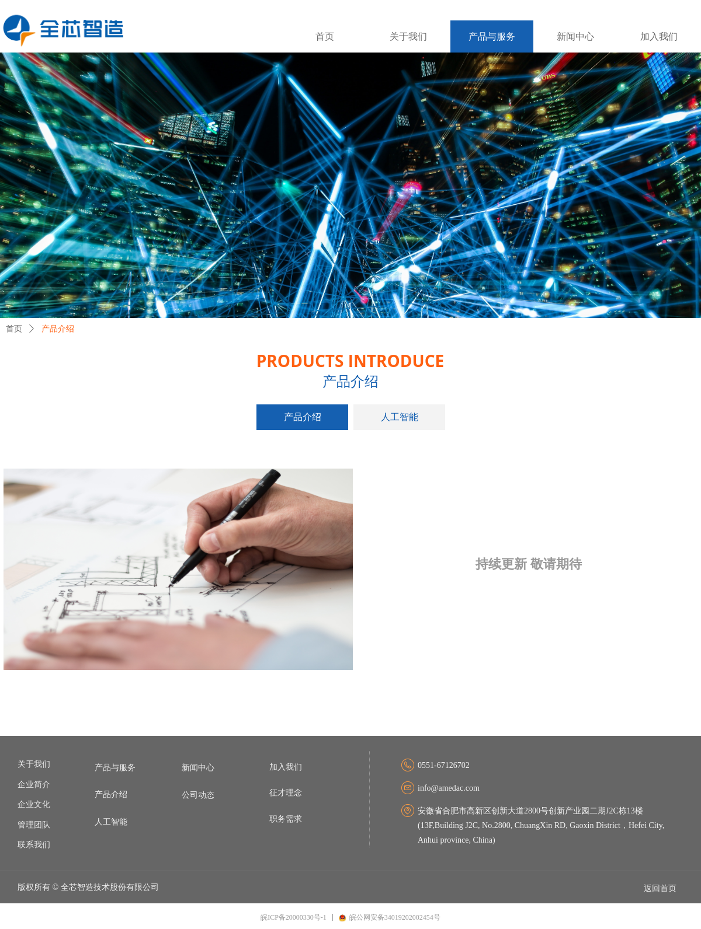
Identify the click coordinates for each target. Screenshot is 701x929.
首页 (14, 328)
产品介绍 (57, 328)
